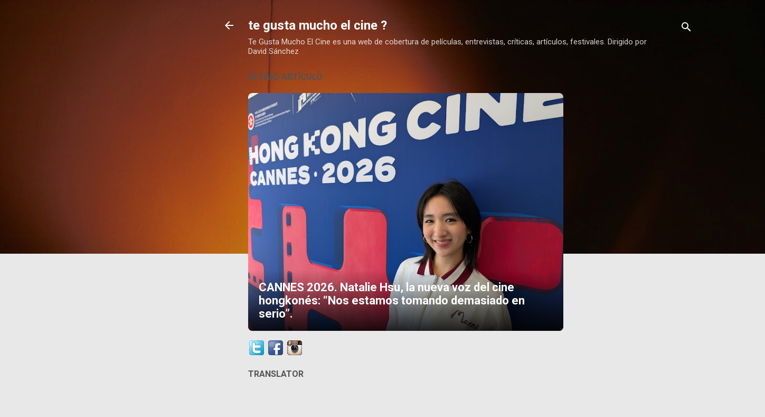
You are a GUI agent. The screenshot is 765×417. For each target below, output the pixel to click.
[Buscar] (686, 29)
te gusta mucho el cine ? (317, 25)
